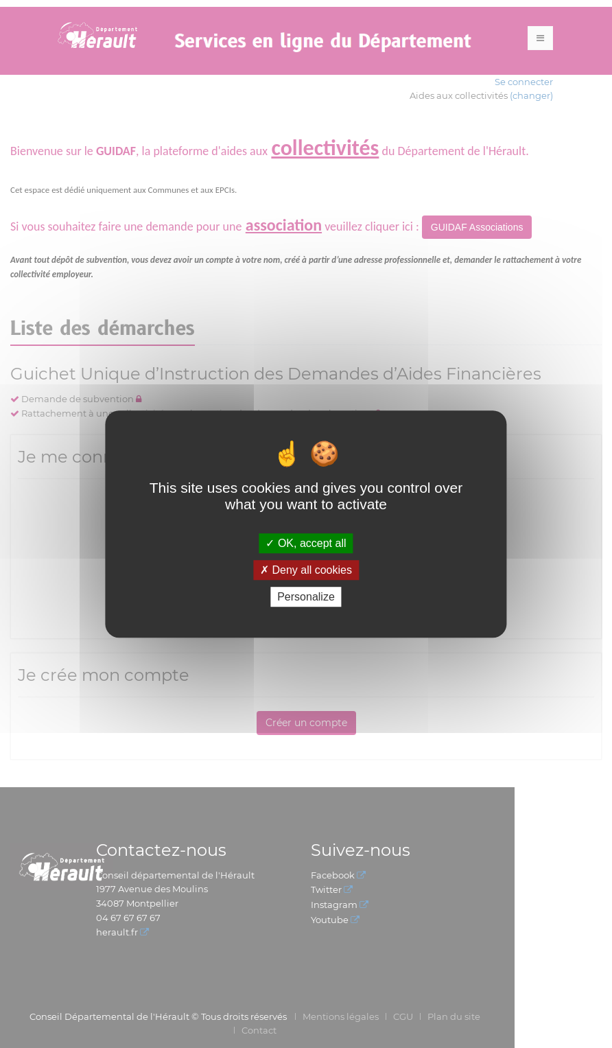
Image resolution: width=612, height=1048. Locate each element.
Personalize (306, 597)
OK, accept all (306, 543)
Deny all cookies (306, 570)
